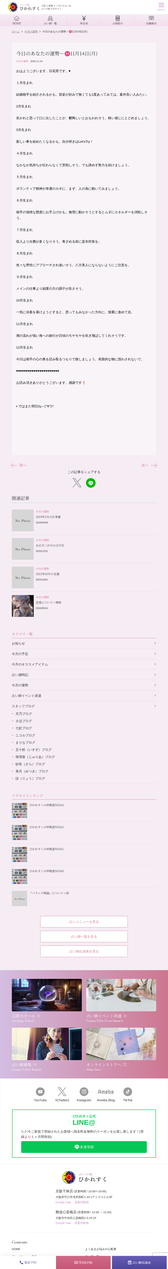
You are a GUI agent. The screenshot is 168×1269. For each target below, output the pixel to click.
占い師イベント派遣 (26, 695)
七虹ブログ (24, 728)
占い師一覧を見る (84, 936)
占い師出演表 (139, 1262)
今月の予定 (20, 654)
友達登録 (84, 1147)
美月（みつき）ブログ (32, 771)
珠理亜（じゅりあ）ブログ (35, 757)
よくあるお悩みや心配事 (100, 1249)
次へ (149, 465)
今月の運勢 (22, 61)
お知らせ (18, 643)
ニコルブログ (25, 735)
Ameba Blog (106, 1094)
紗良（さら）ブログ (30, 764)
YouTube (40, 1094)
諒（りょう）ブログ (30, 778)
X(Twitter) (62, 1094)
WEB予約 (83, 1262)
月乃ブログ (24, 714)
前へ (19, 465)
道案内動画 (82, 1202)
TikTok (127, 1094)
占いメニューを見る (84, 922)
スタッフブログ (23, 706)
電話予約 (28, 1262)
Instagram (84, 1094)
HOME (16, 1249)
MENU (161, 7)
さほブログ (24, 721)
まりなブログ (25, 742)
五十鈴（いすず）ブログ (34, 749)
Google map (63, 1202)
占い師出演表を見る (84, 951)
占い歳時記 (20, 675)
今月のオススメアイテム (30, 664)
